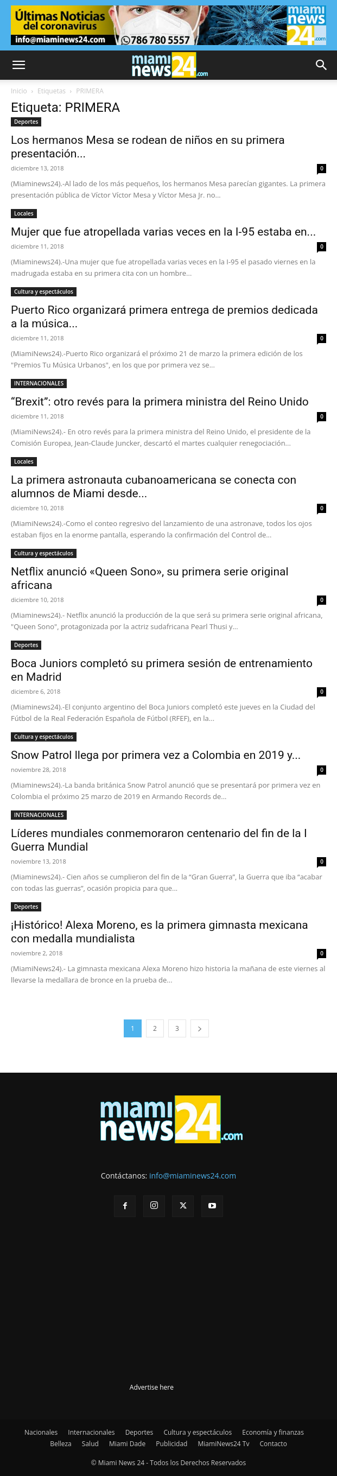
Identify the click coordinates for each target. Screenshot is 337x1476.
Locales (24, 213)
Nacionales (41, 1432)
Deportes (26, 121)
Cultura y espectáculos (43, 291)
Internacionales (91, 1432)
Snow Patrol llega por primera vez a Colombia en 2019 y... (156, 755)
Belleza (61, 1443)
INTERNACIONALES (38, 383)
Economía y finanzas (273, 1432)
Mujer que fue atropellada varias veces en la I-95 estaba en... (163, 231)
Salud (90, 1443)
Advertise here (152, 1387)
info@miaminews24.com (192, 1175)
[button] (18, 65)
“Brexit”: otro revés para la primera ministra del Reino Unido (160, 401)
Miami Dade (127, 1443)
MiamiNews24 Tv (224, 1443)
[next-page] (199, 1028)
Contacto (273, 1443)
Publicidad (171, 1443)
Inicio (19, 91)
